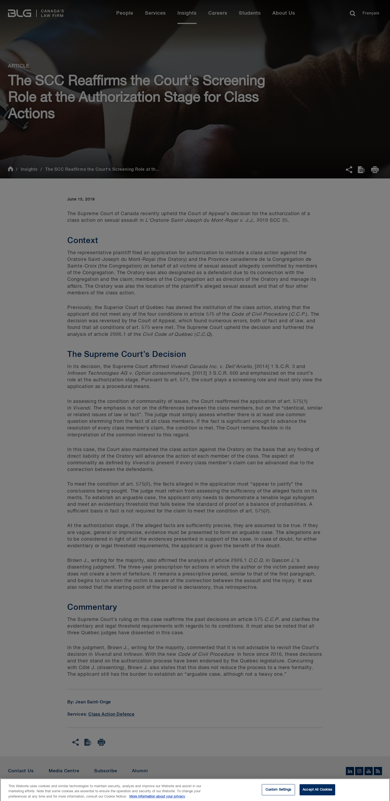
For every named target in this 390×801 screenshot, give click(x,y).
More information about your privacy (157, 798)
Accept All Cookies (317, 791)
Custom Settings (278, 791)
